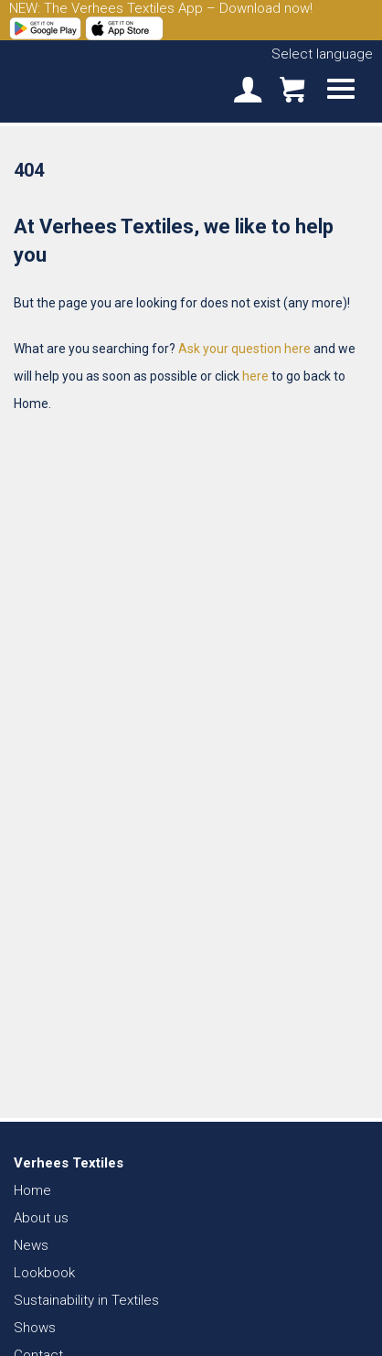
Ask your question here (244, 348)
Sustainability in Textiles (86, 1300)
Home (32, 1190)
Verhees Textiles (78, 80)
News (31, 1245)
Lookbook (44, 1273)
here (255, 376)
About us (41, 1218)
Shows (35, 1327)
